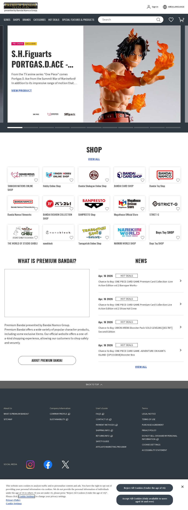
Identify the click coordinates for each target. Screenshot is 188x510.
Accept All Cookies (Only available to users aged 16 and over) (144, 501)
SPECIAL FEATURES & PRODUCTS (78, 19)
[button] (14, 127)
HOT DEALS (53, 19)
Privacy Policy (13, 501)
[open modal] (173, 7)
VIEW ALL (94, 159)
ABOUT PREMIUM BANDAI (47, 360)
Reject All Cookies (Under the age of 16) (144, 489)
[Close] (182, 488)
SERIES (7, 19)
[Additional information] (171, 20)
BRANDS (27, 19)
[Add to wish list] (36, 180)
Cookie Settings (26, 497)
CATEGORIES (39, 19)
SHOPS (16, 19)
